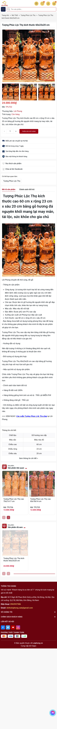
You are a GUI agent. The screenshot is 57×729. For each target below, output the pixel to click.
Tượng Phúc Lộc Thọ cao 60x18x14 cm (40, 500)
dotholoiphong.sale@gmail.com (19, 608)
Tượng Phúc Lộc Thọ (11, 181)
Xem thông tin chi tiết (28, 458)
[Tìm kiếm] (9, 9)
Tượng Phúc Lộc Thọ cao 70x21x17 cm (13, 500)
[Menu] (3, 9)
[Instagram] (18, 627)
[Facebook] (3, 627)
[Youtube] (13, 627)
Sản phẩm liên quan (16, 468)
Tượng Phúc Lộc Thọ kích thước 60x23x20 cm (13, 559)
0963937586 (15, 604)
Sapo (34, 646)
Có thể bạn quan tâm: (10, 176)
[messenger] (52, 712)
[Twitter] (8, 627)
